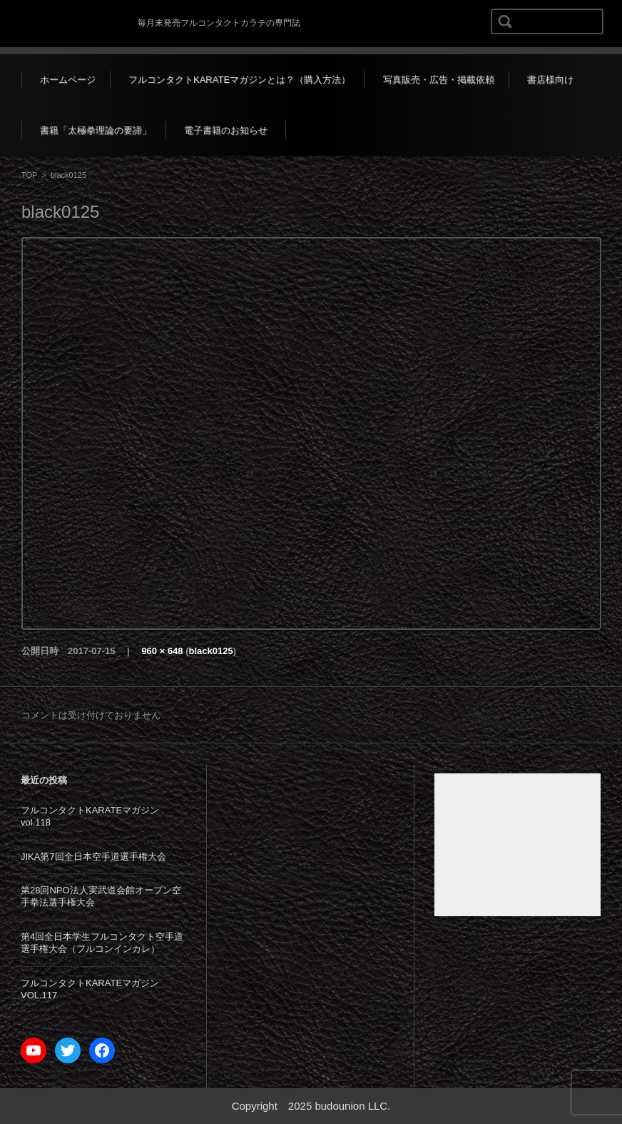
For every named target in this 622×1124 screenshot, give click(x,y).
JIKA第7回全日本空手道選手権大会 (93, 856)
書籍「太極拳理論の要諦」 (95, 130)
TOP (29, 175)
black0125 (211, 651)
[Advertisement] (517, 844)
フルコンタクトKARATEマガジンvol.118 (90, 816)
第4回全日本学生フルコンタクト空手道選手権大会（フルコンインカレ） (102, 942)
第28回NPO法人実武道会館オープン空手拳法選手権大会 (101, 896)
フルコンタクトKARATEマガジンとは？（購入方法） (239, 79)
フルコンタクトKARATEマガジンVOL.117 (90, 989)
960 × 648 (162, 651)
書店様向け (550, 79)
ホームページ (68, 79)
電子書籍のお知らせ (225, 130)
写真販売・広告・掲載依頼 (438, 79)
